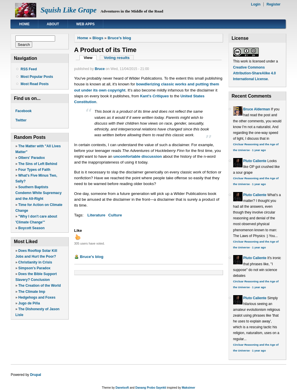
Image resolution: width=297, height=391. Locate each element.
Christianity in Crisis (35, 262)
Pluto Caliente (255, 161)
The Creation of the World (39, 286)
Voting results (117, 57)
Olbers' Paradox (31, 158)
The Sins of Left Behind (37, 164)
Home (24, 24)
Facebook (23, 111)
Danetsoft (122, 387)
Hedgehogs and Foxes (36, 297)
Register (273, 4)
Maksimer (188, 387)
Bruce (100, 69)
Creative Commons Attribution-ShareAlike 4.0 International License (254, 73)
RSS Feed (29, 69)
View (90, 57)
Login (255, 4)
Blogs (98, 38)
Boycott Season (31, 228)
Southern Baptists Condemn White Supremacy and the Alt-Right (38, 193)
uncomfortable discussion (137, 156)
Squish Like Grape (69, 10)
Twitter (20, 120)
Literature (96, 215)
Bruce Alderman (256, 109)
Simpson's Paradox (34, 268)
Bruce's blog (119, 38)
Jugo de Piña (29, 303)
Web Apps (85, 24)
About (53, 24)
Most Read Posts (35, 84)
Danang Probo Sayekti (150, 387)
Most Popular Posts (37, 77)
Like (78, 230)
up (77, 237)
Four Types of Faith (34, 170)
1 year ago (259, 150)
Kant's (154, 96)
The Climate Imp (31, 292)
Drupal (35, 375)
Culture (115, 215)
